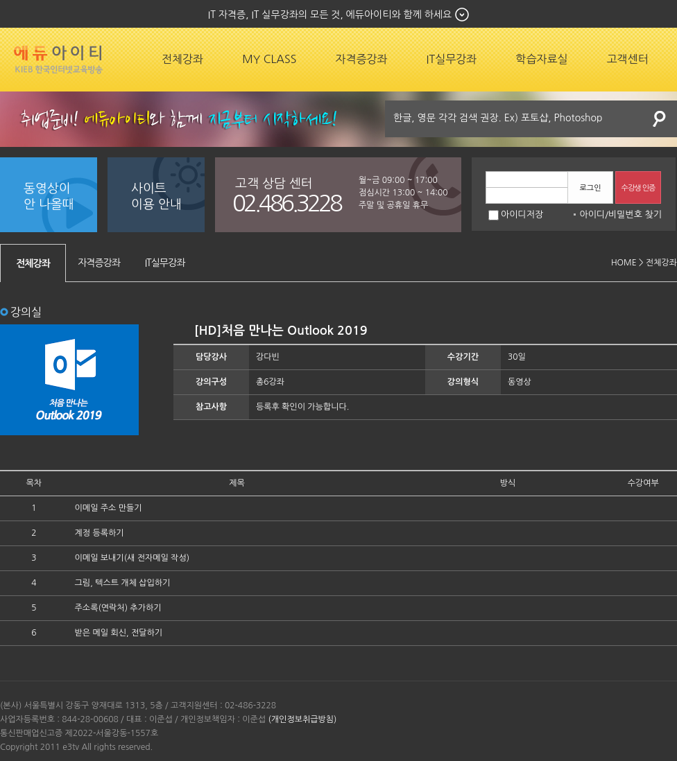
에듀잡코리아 (58, 59)
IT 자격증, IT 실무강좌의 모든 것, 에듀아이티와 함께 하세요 (330, 14)
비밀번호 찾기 (635, 214)
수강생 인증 (638, 188)
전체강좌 (182, 58)
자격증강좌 (361, 58)
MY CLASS (269, 58)
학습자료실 (541, 58)
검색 (659, 118)
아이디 (592, 214)
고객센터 (628, 58)
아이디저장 (515, 214)
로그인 (590, 188)
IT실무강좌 (452, 58)
